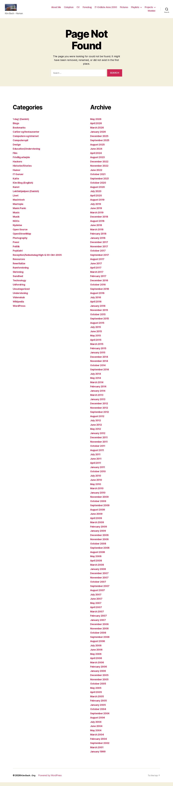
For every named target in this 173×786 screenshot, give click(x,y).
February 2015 (99, 352)
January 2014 (98, 394)
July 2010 (96, 479)
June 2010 (96, 483)
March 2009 (97, 525)
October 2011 (98, 449)
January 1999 (98, 755)
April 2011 (96, 466)
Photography (21, 241)
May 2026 (96, 122)
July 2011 (96, 458)
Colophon (68, 9)
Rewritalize (20, 267)
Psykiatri (18, 254)
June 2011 (96, 462)
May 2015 (96, 339)
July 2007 (96, 598)
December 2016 (100, 284)
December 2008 (100, 538)
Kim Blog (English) (24, 186)
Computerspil (21, 143)
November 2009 (100, 500)
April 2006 (96, 661)
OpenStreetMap (22, 237)
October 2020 (98, 186)
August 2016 (98, 296)
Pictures (124, 9)
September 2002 (100, 746)
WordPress (20, 309)
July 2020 (96, 194)
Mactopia (18, 207)
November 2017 (100, 250)
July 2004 (96, 725)
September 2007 (100, 589)
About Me (56, 9)
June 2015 (96, 335)
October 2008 (99, 547)
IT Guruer (19, 177)
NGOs (16, 224)
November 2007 (100, 581)
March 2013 (97, 398)
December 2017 (100, 245)
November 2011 (100, 445)
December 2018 (100, 220)
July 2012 (96, 424)
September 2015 (100, 322)
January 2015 (98, 356)
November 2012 (100, 411)
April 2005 (96, 695)
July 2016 (96, 301)
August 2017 (98, 262)
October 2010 (98, 475)
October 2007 (98, 585)
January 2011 (98, 470)
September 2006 (100, 640)
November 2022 (100, 169)
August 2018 (98, 224)
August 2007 (98, 593)
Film (15, 156)
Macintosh (19, 203)
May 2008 (96, 559)
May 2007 (96, 606)
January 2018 (98, 241)
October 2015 (98, 318)
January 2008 (98, 572)
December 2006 (100, 627)
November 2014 (100, 364)
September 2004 (100, 717)
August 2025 (98, 148)
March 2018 (97, 233)
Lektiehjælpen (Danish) (27, 194)
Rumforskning (21, 271)
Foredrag (87, 9)
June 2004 (97, 729)
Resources (19, 262)
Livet (16, 199)
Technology (20, 284)
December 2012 (100, 407)
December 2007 (100, 576)
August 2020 (98, 190)
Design (17, 148)
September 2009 (100, 509)
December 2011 (100, 441)
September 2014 (100, 373)
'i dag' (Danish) (22, 122)
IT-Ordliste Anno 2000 (106, 9)
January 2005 (98, 708)
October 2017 (98, 254)
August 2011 (98, 453)
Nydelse (18, 228)
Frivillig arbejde (22, 160)
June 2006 (97, 653)
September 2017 (100, 258)
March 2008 (97, 568)
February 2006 (99, 670)
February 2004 (99, 742)
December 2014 (100, 360)
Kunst (16, 190)
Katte (16, 182)
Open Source (21, 233)
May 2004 (96, 734)
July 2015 (96, 330)
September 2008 (100, 551)
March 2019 (97, 216)
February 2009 (99, 530)
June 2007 (96, 602)
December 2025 (100, 139)
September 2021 (100, 182)
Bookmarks (20, 131)
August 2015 (98, 326)
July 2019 (96, 207)
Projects (149, 9)
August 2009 (98, 513)
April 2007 (96, 610)
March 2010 (97, 492)
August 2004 (98, 721)
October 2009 (99, 504)
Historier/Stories (23, 169)
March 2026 (97, 131)
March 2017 (97, 275)
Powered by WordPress (51, 779)
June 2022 (96, 173)
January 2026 (98, 135)
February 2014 (99, 390)
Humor (17, 173)
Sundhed (18, 279)
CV (78, 9)
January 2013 (98, 402)
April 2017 (96, 271)
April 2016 (96, 305)
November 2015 (100, 313)
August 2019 (98, 203)
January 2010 (98, 496)
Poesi (16, 245)
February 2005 (99, 704)
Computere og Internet (27, 139)
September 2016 (100, 292)
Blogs (16, 126)
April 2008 (96, 564)
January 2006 (98, 674)
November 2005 (100, 683)
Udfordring (19, 288)
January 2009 (98, 534)
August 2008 (98, 555)
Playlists (135, 9)
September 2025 (100, 143)
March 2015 (97, 347)
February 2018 (99, 237)
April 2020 (96, 199)
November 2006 (100, 632)
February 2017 (99, 279)
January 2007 (98, 623)
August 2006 (98, 644)
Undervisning (21, 296)
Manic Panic (20, 211)
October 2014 (98, 368)
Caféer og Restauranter (27, 135)
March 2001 (97, 751)
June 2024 (96, 152)
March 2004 (97, 738)
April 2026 (96, 126)
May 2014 (96, 381)
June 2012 (96, 428)
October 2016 (98, 288)
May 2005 (96, 691)
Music (16, 216)
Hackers (18, 165)
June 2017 (96, 267)
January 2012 (98, 436)
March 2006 (97, 666)
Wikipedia (19, 305)
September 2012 (100, 415)
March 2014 (97, 385)
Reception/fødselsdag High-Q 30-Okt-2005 (39, 258)
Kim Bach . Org (29, 779)
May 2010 (96, 487)
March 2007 (97, 615)
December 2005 (100, 678)
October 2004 (99, 712)
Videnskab (19, 301)
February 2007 (99, 619)
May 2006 (96, 657)
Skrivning (18, 275)
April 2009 (96, 521)
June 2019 (96, 211)
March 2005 (97, 700)
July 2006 (96, 649)
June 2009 (97, 517)
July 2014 (96, 377)
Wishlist (151, 12)
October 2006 (99, 636)
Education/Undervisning (28, 152)
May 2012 (96, 432)
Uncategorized (22, 292)
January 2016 (98, 309)
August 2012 (98, 419)
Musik (16, 220)
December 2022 (100, 165)
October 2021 (98, 177)
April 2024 (96, 156)
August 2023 (98, 160)
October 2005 (98, 687)
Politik (16, 250)
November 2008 (100, 542)
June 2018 (96, 228)
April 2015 (96, 343)
